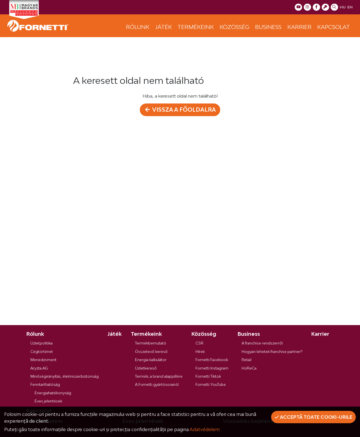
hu (343, 7)
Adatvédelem (205, 429)
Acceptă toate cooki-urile (313, 417)
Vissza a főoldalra (180, 109)
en (350, 7)
